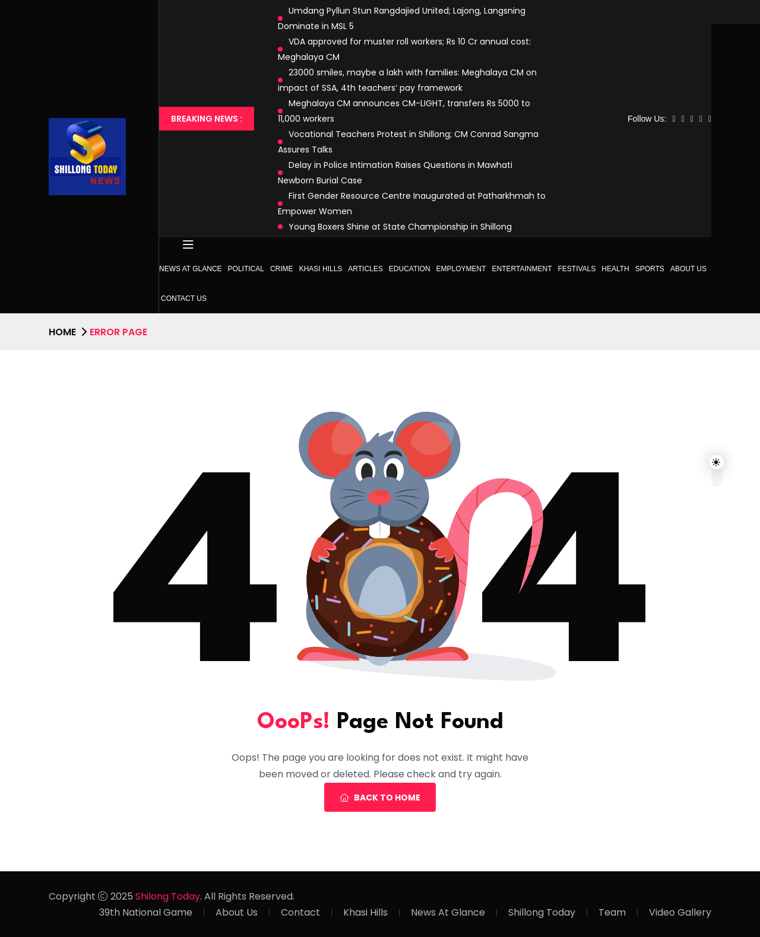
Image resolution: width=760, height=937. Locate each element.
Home (62, 332)
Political (246, 269)
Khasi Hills (321, 269)
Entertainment (522, 269)
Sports (649, 269)
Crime (281, 269)
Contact (300, 912)
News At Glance (448, 912)
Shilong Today (167, 896)
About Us (688, 269)
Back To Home (380, 797)
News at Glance (190, 269)
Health (615, 269)
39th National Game (145, 912)
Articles (365, 269)
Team (612, 912)
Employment (461, 269)
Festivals (577, 269)
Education (409, 269)
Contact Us (184, 298)
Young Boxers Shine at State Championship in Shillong (400, 227)
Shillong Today (541, 912)
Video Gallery (680, 912)
